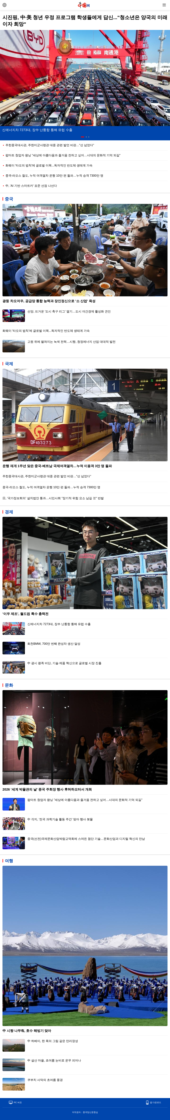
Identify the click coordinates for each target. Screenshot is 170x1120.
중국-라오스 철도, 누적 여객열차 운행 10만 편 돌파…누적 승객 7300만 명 (54, 175)
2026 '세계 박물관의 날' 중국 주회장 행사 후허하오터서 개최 (47, 789)
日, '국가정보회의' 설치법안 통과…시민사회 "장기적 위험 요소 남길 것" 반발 (53, 498)
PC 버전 (18, 1102)
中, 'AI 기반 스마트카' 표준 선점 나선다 (31, 185)
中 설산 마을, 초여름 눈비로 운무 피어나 (54, 1060)
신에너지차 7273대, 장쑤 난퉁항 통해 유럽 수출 (37, 130)
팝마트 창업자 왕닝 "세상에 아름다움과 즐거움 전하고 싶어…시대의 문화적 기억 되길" (63, 155)
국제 (9, 363)
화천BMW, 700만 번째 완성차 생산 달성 (53, 643)
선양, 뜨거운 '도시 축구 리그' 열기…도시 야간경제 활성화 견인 (69, 311)
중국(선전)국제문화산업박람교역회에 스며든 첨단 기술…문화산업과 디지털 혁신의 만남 (86, 838)
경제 (9, 512)
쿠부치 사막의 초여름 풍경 (45, 1080)
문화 (9, 685)
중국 (9, 199)
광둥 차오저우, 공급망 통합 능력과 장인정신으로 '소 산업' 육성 (48, 301)
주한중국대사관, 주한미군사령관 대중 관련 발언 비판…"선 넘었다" (49, 145)
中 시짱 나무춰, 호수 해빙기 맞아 (26, 1031)
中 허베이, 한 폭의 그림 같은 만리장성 (52, 1041)
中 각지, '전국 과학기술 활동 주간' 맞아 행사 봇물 (60, 819)
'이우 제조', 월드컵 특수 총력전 (25, 614)
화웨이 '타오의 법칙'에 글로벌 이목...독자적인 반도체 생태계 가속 (49, 165)
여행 (9, 860)
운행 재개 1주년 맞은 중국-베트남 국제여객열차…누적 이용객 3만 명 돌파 (57, 466)
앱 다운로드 (155, 1102)
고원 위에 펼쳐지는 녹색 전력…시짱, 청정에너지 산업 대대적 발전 (71, 341)
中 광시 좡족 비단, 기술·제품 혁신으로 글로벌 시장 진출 (64, 663)
